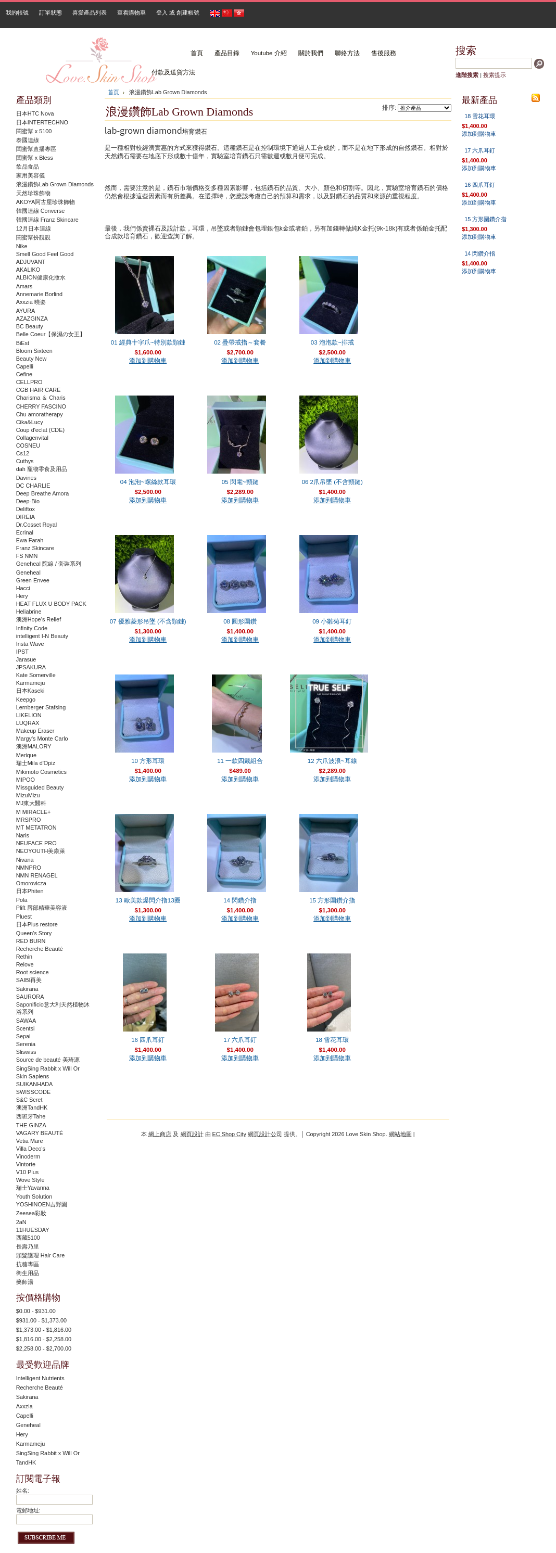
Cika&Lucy (29, 422)
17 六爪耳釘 (240, 1040)
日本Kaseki (30, 691)
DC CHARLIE (33, 485)
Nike (22, 246)
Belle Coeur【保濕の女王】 (51, 334)
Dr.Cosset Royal (36, 524)
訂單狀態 (50, 12)
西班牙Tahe (31, 1116)
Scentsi (25, 1028)
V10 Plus (27, 1172)
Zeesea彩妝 (31, 1213)
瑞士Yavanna (32, 1188)
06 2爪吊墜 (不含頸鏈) (331, 482)
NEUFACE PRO (36, 843)
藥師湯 (24, 1282)
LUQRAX (28, 723)
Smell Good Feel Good (45, 254)
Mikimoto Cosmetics (41, 772)
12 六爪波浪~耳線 (332, 761)
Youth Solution (34, 1196)
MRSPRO (28, 820)
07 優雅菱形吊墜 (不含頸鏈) (148, 621)
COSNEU (28, 445)
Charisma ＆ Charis (41, 397)
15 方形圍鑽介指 (332, 900)
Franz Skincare (35, 548)
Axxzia (24, 1406)
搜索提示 (494, 75)
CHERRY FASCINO (41, 406)
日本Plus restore (37, 924)
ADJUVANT (31, 262)
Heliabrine (29, 611)
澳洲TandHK (32, 1107)
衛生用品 (27, 1273)
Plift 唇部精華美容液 (41, 908)
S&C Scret (29, 1100)
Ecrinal (24, 532)
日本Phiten (30, 891)
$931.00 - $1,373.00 (41, 1320)
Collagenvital (32, 438)
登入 (162, 12)
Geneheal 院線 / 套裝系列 (48, 564)
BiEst (22, 343)
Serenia (25, 1044)
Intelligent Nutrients (40, 1378)
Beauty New (31, 358)
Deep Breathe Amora (42, 493)
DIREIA (25, 517)
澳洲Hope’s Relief (38, 619)
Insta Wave (30, 644)
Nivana (25, 860)
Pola (22, 900)
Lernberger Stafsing (41, 707)
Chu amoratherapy (39, 414)
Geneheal (28, 572)
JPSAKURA (31, 667)
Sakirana (27, 989)
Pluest (24, 916)
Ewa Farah (30, 540)
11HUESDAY (32, 1230)
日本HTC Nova (35, 113)
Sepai (23, 1036)
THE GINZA (31, 1125)
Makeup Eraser (35, 731)
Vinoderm (28, 1156)
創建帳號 (187, 12)
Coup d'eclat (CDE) (40, 430)
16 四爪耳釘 (148, 1040)
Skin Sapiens (32, 1076)
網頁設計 (192, 1134)
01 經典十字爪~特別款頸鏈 (148, 342)
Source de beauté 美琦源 (48, 1059)
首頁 (113, 92)
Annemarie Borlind (39, 294)
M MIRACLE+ (33, 812)
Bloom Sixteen (34, 351)
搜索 (466, 50)
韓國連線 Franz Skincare (47, 220)
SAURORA (30, 997)
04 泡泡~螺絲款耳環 (148, 482)
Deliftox (25, 509)
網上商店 (159, 1134)
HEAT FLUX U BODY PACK (51, 604)
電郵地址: (28, 1510)
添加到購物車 (148, 361)
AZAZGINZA (32, 318)
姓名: (22, 1490)
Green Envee (32, 580)
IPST (22, 651)
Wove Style (30, 1180)
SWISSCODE (33, 1092)
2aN (21, 1222)
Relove (25, 964)
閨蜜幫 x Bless (34, 158)
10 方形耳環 (148, 761)
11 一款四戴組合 (240, 761)
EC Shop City (229, 1134)
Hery (22, 596)
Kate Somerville (36, 675)
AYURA (25, 311)
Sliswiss (26, 1052)
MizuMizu (28, 795)
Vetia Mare (29, 1141)
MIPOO (25, 780)
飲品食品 (27, 166)
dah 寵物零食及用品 (41, 469)
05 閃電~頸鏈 (240, 482)
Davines (26, 478)
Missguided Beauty (40, 787)
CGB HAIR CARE (38, 390)
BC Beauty (29, 326)
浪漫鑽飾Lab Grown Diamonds (55, 184)
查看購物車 (131, 12)
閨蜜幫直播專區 (36, 149)
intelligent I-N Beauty (42, 636)
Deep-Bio (28, 501)
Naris (22, 835)
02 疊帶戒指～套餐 (240, 342)
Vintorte (25, 1164)
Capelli (24, 366)
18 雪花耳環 (332, 1040)
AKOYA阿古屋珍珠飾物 (45, 202)
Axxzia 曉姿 (31, 302)
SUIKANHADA (34, 1084)
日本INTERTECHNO (42, 122)
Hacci (23, 588)
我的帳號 (17, 12)
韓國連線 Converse (40, 211)
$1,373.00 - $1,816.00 (43, 1330)
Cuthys (25, 461)
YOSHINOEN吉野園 (41, 1204)
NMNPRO (28, 867)
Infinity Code (31, 628)
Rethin (24, 956)
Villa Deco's (30, 1148)
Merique (26, 755)
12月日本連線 (33, 228)
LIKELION (29, 715)
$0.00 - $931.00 (36, 1311)
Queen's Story (34, 933)
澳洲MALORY (34, 746)
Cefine (24, 374)
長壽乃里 (27, 1246)
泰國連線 (27, 140)
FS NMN (27, 556)
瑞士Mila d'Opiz (35, 763)
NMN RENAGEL (37, 875)
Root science (32, 972)
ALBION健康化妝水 (41, 277)
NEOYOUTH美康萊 (41, 851)
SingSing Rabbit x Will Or (48, 1068)
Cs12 (22, 453)
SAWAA (26, 1020)
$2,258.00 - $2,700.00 (43, 1348)
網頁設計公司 (265, 1134)
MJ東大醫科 (31, 803)
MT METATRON (36, 827)
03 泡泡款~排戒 (332, 342)
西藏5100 (28, 1237)
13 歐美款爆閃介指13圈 (148, 900)
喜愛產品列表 (89, 12)
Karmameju (30, 683)
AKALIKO (28, 269)
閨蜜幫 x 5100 (34, 131)
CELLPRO (29, 382)
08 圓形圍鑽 (240, 621)
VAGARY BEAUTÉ (40, 1133)
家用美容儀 (30, 175)
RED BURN (31, 941)
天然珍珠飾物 (33, 193)
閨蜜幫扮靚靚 (33, 237)
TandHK (26, 1462)
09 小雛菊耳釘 (332, 621)
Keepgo (26, 699)
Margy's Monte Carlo (42, 738)
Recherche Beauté (39, 949)
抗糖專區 (27, 1264)
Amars (24, 286)
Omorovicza (31, 883)
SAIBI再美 (29, 980)
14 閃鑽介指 (240, 900)
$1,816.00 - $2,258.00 (43, 1339)
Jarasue (26, 659)
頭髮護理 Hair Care (40, 1255)
